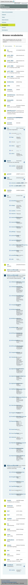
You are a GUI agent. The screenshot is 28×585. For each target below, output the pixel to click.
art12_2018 (10, 60)
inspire (9, 500)
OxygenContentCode (13, 412)
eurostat (9, 122)
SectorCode (13, 429)
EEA (8, 1)
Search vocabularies (8, 46)
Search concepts (19, 46)
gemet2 (9, 174)
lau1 (8, 511)
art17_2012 (10, 71)
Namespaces (5, 30)
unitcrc (12, 153)
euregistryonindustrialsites (11, 117)
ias (8, 195)
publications (10, 539)
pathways (13, 231)
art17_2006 (10, 66)
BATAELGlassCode (13, 309)
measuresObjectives (13, 226)
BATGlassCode (13, 327)
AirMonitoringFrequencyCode (13, 281)
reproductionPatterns (13, 240)
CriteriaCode (13, 357)
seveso (9, 545)
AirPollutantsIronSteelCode (13, 295)
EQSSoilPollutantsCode (13, 383)
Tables (3, 17)
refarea (12, 145)
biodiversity (10, 82)
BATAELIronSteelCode (13, 318)
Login (17, 3)
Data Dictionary (12, 9)
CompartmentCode (13, 352)
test (8, 550)
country (13, 570)
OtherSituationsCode (13, 405)
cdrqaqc (13, 205)
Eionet (7, 9)
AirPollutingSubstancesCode (13, 472)
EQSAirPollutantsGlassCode (13, 368)
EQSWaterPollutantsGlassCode (13, 389)
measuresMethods (13, 222)
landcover (10, 505)
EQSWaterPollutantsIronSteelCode (13, 397)
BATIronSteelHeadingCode (13, 346)
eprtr (8, 105)
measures (13, 213)
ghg (8, 177)
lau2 (8, 514)
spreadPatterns (13, 255)
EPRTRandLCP (11, 110)
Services (4, 27)
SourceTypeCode (13, 433)
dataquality (10, 100)
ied (8, 264)
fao (8, 128)
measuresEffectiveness (13, 217)
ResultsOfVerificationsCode (13, 481)
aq (8, 50)
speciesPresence (13, 250)
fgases (9, 160)
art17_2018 (10, 76)
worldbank (10, 565)
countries (13, 166)
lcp (8, 524)
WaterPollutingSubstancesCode (13, 494)
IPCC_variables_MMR (13, 185)
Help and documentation (7, 12)
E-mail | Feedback (6, 580)
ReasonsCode (13, 421)
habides (9, 190)
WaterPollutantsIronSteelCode (13, 455)
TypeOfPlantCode (13, 486)
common (9, 89)
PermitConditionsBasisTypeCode (13, 416)
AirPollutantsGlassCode (13, 286)
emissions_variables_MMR (13, 183)
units (12, 259)
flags (12, 137)
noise (8, 534)
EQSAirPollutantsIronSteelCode (13, 376)
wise (8, 559)
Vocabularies (5, 25)
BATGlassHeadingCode (13, 333)
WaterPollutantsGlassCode (13, 448)
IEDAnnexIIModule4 (11, 465)
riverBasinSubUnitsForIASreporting (13, 244)
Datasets (4, 14)
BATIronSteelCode (13, 340)
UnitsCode (13, 437)
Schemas (4, 22)
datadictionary (11, 94)
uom (8, 554)
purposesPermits (13, 235)
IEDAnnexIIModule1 (11, 270)
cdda (8, 85)
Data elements (5, 19)
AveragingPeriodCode (13, 304)
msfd (8, 529)
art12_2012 (10, 55)
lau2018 (9, 518)
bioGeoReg (13, 200)
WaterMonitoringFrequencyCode (13, 442)
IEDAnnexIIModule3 (11, 275)
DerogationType (13, 476)
